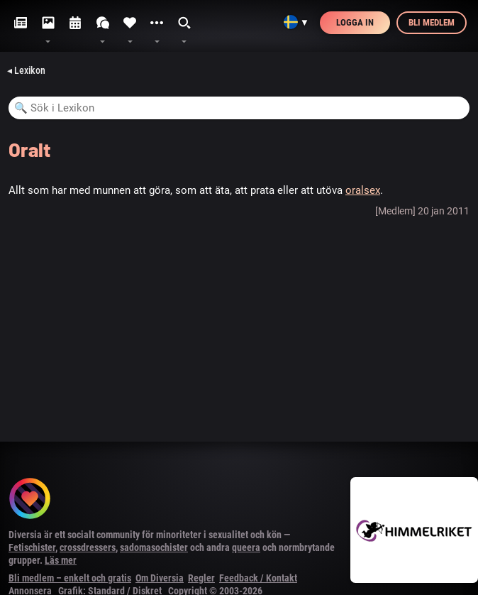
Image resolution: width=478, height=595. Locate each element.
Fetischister (32, 547)
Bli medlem (431, 22)
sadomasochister (154, 547)
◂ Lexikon (26, 70)
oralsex (362, 190)
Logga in (355, 22)
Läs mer (61, 560)
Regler (201, 578)
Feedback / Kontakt (258, 578)
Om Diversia (159, 578)
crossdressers (88, 547)
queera (246, 547)
